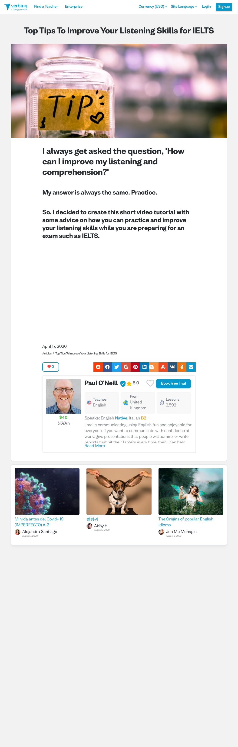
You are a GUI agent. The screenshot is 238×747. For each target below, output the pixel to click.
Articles (47, 353)
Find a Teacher (46, 7)
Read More (95, 446)
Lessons (172, 400)
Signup (224, 7)
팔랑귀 (92, 519)
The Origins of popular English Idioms (186, 522)
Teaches (99, 400)
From (134, 397)
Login (206, 7)
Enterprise (73, 7)
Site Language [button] (184, 7)
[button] (153, 7)
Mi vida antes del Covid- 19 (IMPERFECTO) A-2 (39, 522)
